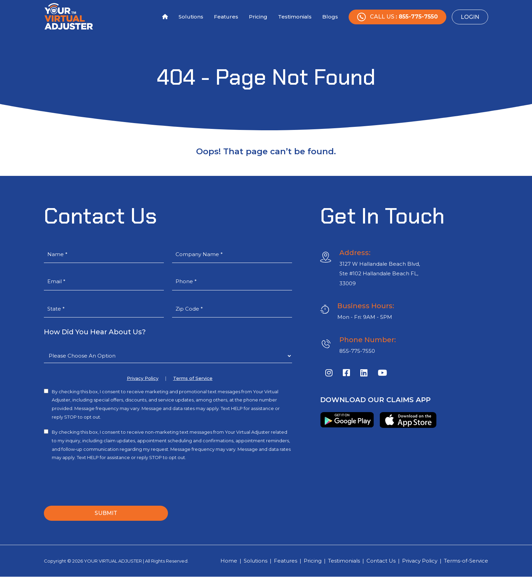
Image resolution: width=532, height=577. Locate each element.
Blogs (330, 16)
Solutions (191, 16)
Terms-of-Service (466, 560)
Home (228, 560)
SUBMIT (105, 513)
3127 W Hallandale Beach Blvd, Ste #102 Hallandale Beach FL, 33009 (379, 274)
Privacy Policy (142, 378)
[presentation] (96, 482)
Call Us (397, 17)
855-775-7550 (357, 351)
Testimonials (295, 16)
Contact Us (381, 560)
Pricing (258, 16)
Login (470, 17)
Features (226, 16)
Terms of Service (193, 378)
